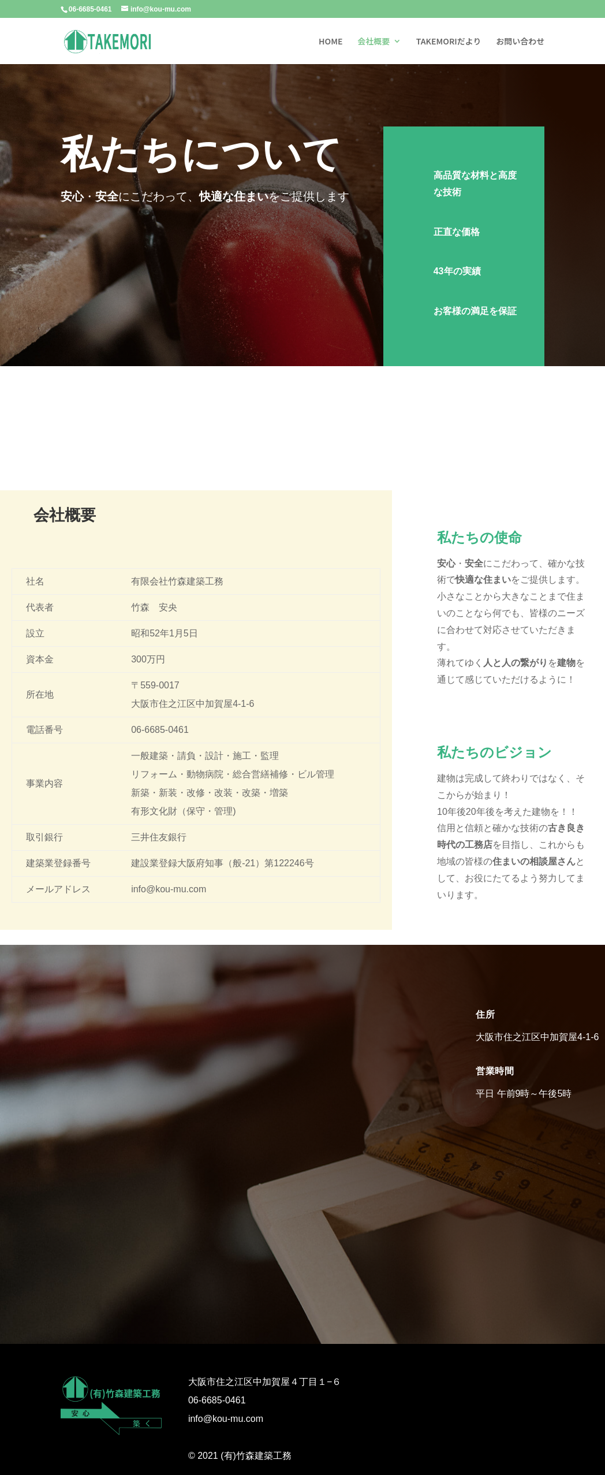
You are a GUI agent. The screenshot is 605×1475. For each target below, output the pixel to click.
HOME (330, 42)
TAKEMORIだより (448, 42)
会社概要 (373, 42)
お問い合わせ (520, 42)
